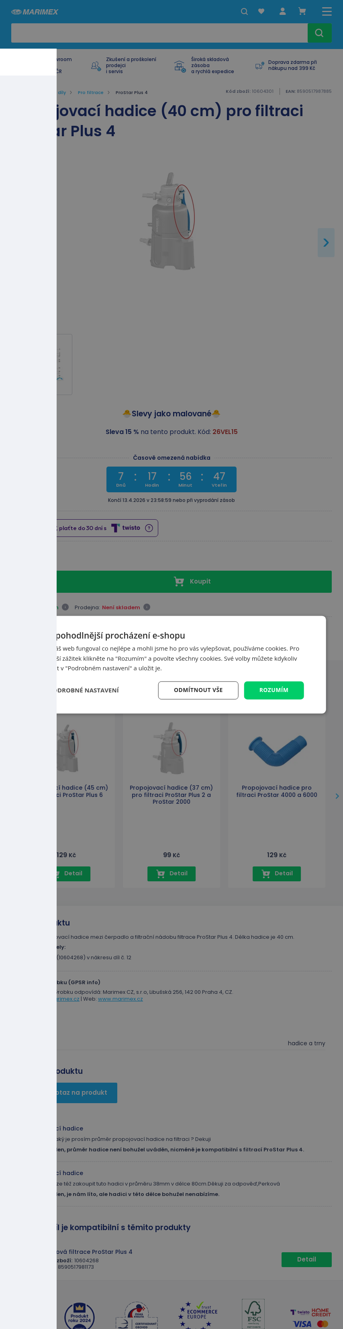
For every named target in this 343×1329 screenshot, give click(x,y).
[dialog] (171, 664)
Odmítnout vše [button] (198, 690)
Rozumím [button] (273, 690)
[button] (79, 690)
